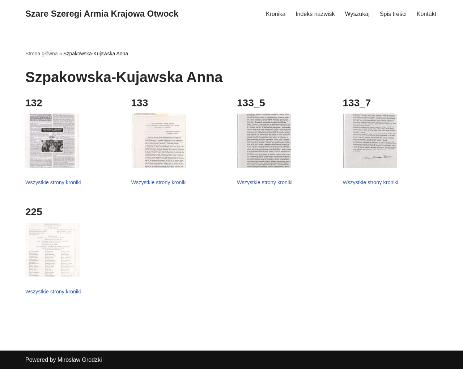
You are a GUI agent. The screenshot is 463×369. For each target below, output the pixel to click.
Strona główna (41, 53)
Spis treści (393, 14)
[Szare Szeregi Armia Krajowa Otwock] (101, 14)
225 (33, 211)
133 (139, 103)
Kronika (275, 14)
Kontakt (426, 14)
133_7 (357, 103)
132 (33, 103)
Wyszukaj (357, 14)
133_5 (251, 103)
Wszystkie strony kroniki (53, 182)
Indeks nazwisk (315, 14)
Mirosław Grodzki (80, 360)
